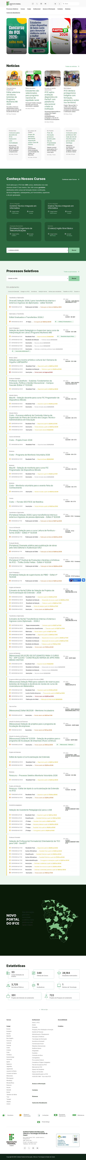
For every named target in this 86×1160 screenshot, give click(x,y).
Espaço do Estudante (38, 1069)
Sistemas (67, 9)
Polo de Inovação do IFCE (39, 1064)
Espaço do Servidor (37, 1072)
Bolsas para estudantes (55, 291)
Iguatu (8, 1061)
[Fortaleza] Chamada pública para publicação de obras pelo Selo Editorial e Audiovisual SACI (33, 546)
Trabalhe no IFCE (68, 291)
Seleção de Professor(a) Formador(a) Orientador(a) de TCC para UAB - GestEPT (34, 842)
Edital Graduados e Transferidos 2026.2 (26, 317)
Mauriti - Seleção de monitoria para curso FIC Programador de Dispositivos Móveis (28, 469)
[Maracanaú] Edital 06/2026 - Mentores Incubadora (31, 710)
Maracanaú (9, 1076)
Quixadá (8, 1090)
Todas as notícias (72, 66)
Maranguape (9, 1078)
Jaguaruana (9, 1069)
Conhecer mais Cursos (71, 179)
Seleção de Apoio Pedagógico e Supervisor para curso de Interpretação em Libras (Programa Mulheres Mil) (34, 331)
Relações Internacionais (38, 1046)
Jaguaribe (9, 1066)
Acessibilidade (62, 1020)
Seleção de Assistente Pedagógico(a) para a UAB (30, 810)
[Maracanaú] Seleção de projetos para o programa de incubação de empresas (32, 725)
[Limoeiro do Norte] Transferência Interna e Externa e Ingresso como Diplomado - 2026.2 (32, 620)
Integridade (35, 1050)
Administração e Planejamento (40, 1034)
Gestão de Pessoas (37, 1032)
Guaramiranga (10, 1057)
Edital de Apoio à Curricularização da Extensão (29, 757)
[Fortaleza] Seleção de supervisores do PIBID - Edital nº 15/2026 (33, 576)
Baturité (8, 1036)
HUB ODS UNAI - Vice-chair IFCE (41, 1076)
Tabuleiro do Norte (11, 1094)
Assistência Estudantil (38, 1041)
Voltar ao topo (44, 1009)
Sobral (8, 1092)
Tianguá (8, 1099)
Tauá (7, 1097)
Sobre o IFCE (36, 1022)
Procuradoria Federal (38, 1060)
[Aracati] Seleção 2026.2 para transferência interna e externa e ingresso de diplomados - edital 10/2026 (32, 302)
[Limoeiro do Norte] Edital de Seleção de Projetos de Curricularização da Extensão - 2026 (31, 591)
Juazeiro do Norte (11, 1071)
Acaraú (8, 1029)
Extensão (34, 1027)
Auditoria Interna (36, 1048)
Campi (29, 9)
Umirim (8, 1104)
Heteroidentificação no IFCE (40, 1074)
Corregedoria (36, 1057)
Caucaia (8, 1045)
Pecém (8, 1087)
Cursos (23, 9)
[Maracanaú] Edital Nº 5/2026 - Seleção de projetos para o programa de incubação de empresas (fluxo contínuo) (34, 739)
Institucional (36, 9)
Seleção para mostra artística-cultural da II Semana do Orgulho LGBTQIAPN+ (33, 361)
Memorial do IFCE (37, 1067)
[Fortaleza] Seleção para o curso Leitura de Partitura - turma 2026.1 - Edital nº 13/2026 (32, 531)
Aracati (8, 1033)
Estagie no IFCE (25, 291)
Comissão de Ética (37, 1055)
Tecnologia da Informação (39, 1039)
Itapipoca (9, 1064)
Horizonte (9, 1059)
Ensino (34, 1025)
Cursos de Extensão (13, 291)
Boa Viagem (9, 1038)
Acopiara (8, 1031)
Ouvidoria (34, 1053)
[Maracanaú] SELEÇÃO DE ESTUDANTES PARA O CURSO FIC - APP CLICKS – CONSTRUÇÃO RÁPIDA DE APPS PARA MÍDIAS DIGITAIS (34, 657)
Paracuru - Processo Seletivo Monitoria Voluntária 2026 (33, 775)
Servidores (34, 291)
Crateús (8, 1050)
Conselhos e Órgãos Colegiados (41, 1062)
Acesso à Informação (49, 9)
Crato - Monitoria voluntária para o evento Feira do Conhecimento (31, 486)
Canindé (8, 1043)
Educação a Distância (38, 1036)
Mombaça (9, 1080)
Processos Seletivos (12, 9)
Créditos (60, 1026)
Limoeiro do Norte (11, 1073)
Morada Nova (10, 1083)
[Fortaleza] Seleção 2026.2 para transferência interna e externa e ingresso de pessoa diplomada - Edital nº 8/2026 (34, 516)
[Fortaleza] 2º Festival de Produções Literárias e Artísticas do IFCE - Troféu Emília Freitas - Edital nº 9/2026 (34, 561)
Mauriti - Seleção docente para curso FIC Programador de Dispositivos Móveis (34, 399)
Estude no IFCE (78, 291)
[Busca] (71, 3)
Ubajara (8, 1101)
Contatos (60, 9)
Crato (8, 1052)
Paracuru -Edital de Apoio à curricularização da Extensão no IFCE (34, 789)
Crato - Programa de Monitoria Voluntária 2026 (29, 455)
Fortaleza (9, 1054)
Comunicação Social (37, 1043)
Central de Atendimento (13, 12)
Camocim (9, 1040)
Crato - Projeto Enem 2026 (20, 440)
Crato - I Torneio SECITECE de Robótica (26, 502)
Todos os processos (72, 272)
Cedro (8, 1047)
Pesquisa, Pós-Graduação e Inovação (42, 1029)
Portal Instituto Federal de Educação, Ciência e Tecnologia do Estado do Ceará (13, 3)
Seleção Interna (43, 291)
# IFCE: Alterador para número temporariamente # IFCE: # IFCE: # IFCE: (37, 278)
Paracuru (8, 1085)
